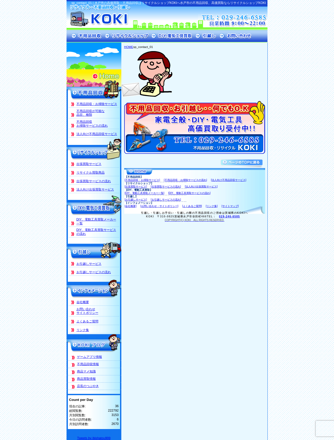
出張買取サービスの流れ (93, 181)
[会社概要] (131, 206)
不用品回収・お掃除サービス (96, 104)
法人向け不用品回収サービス (96, 134)
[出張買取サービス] (136, 186)
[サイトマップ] (230, 206)
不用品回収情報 (88, 364)
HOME (128, 46)
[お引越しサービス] (136, 199)
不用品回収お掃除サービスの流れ (92, 123)
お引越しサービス (89, 264)
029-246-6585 (229, 216)
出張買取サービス (89, 164)
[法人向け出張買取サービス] (201, 186)
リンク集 (82, 330)
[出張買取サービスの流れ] (166, 186)
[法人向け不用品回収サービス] (228, 180)
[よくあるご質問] (192, 206)
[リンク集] (212, 206)
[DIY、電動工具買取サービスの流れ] (189, 193)
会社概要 (82, 302)
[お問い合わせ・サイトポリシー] (159, 206)
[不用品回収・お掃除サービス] (142, 180)
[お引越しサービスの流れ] (166, 199)
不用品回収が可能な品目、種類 (90, 113)
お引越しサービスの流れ (93, 272)
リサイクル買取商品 (90, 172)
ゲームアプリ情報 (89, 357)
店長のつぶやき (88, 386)
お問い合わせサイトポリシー (87, 311)
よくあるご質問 (87, 321)
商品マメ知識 (86, 371)
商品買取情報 (86, 379)
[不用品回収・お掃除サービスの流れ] (185, 180)
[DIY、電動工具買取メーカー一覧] (144, 193)
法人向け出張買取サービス (95, 189)
